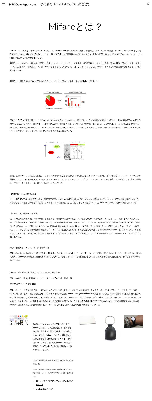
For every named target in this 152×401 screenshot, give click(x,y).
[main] (76, 26)
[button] (3, 4)
